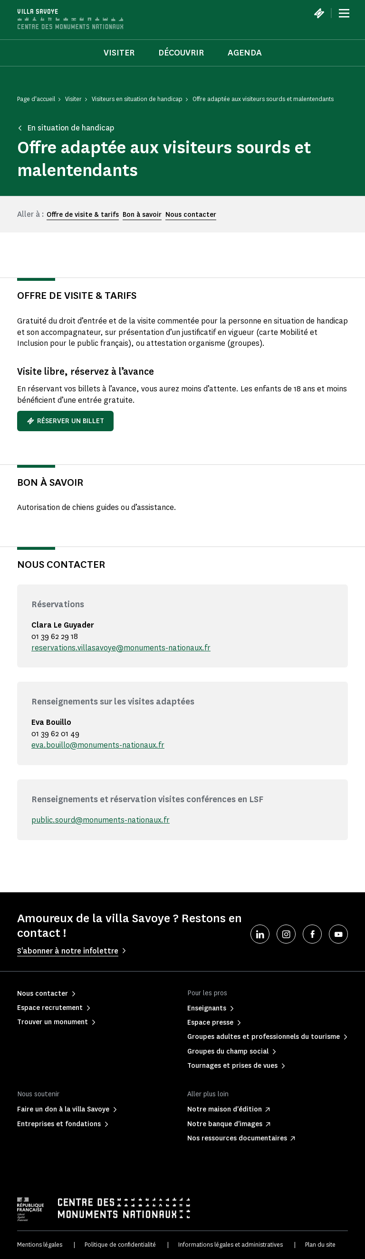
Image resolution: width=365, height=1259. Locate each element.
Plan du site (320, 1244)
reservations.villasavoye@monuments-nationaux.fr (121, 648)
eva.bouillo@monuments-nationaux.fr (97, 745)
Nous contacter (190, 214)
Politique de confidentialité (120, 1244)
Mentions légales (39, 1244)
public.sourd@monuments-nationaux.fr (100, 820)
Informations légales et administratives (230, 1244)
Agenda (245, 52)
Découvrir (181, 52)
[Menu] (344, 13)
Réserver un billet (65, 421)
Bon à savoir (142, 214)
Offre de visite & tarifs (83, 214)
